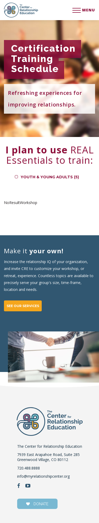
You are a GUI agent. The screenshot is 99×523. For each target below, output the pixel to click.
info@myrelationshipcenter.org (43, 476)
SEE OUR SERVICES (23, 306)
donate (37, 504)
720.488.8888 (28, 468)
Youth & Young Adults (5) (50, 177)
